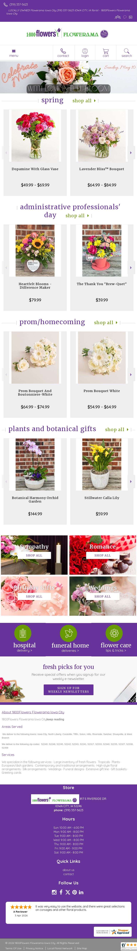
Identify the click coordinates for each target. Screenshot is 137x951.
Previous (5, 152)
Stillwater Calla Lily (102, 498)
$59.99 (102, 513)
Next (131, 152)
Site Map (82, 948)
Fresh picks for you (69, 672)
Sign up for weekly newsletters (68, 689)
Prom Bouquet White (102, 391)
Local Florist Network (59, 948)
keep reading (55, 719)
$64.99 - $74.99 (35, 407)
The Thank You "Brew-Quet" (102, 284)
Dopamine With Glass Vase (35, 169)
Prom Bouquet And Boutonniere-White (35, 393)
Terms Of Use (13, 948)
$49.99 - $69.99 (35, 185)
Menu (13, 55)
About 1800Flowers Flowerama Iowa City (33, 712)
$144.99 (35, 513)
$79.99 (35, 300)
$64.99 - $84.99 (102, 185)
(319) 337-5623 (18, 4)
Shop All (82, 101)
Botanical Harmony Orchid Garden (35, 499)
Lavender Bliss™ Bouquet (101, 169)
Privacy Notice (34, 948)
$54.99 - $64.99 (102, 407)
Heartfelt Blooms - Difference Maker (35, 286)
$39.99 (102, 300)
